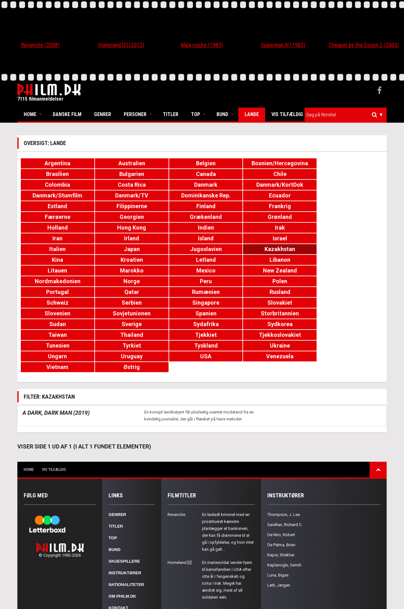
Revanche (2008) (40, 45)
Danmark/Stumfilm (51, 184)
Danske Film (67, 114)
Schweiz (293, 249)
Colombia (171, 174)
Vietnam (293, 292)
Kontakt (118, 532)
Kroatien (111, 227)
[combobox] (346, 115)
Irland (353, 206)
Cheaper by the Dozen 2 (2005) (364, 45)
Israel (111, 217)
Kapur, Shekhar (280, 479)
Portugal (50, 249)
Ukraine (353, 281)
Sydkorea (232, 270)
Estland (292, 184)
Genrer (102, 114)
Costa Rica (232, 174)
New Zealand (111, 238)
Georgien (232, 195)
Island (51, 217)
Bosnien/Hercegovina (233, 163)
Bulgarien (353, 163)
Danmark (292, 174)
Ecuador (232, 184)
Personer (135, 114)
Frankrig (111, 195)
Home (30, 114)
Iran (293, 206)
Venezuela (232, 292)
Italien (171, 217)
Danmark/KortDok (353, 174)
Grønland (353, 195)
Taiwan (292, 270)
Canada (51, 174)
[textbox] (347, 114)
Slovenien (172, 259)
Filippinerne (353, 184)
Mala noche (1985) (202, 45)
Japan (232, 217)
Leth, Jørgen (278, 510)
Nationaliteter (126, 509)
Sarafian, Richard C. (284, 449)
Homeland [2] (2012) (121, 45)
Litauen (292, 227)
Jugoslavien (293, 217)
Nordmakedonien (172, 238)
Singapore (50, 259)
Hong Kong (111, 206)
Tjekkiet (51, 281)
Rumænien (172, 249)
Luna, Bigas (277, 500)
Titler (170, 114)
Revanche (176, 439)
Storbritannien (353, 259)
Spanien (292, 259)
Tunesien (172, 281)
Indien (172, 206)
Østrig (353, 292)
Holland (50, 206)
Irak (232, 206)
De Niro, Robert (281, 459)
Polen (353, 238)
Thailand (353, 270)
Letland (172, 227)
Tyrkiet (232, 281)
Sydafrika (172, 270)
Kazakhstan (353, 217)
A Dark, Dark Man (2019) (56, 337)
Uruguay (111, 292)
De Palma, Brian (281, 469)
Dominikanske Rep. (172, 184)
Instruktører (125, 497)
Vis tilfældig (287, 114)
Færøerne (172, 195)
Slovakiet (111, 259)
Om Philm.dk (122, 521)
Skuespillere (124, 486)
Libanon (232, 227)
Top (195, 114)
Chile (111, 174)
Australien (111, 163)
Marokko (353, 227)
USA (171, 292)
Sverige (111, 270)
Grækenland (292, 195)
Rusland (232, 249)
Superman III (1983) (283, 45)
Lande (252, 114)
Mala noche (178, 535)
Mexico (50, 238)
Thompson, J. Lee (283, 439)
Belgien (171, 163)
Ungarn (50, 292)
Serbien (353, 249)
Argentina (51, 163)
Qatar (111, 249)
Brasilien (292, 163)
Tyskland (293, 281)
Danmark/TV (111, 184)
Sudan (50, 270)
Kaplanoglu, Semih (284, 490)
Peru (293, 238)
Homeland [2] (180, 487)
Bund (222, 114)
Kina (50, 227)
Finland (50, 195)
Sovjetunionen (232, 259)
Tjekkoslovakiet (111, 281)
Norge (232, 238)
